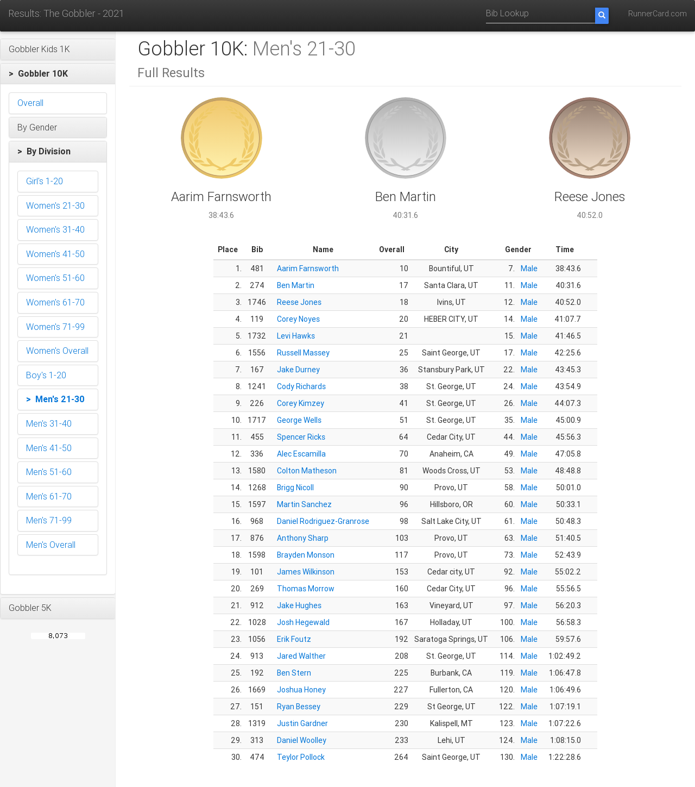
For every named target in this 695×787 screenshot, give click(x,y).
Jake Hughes (299, 605)
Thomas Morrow (305, 589)
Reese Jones (299, 302)
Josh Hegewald (303, 622)
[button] (58, 49)
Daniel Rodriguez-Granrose (323, 521)
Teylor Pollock (301, 757)
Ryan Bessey (298, 706)
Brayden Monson (305, 555)
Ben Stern (294, 673)
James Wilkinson (305, 572)
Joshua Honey (301, 690)
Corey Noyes (298, 319)
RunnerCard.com (657, 13)
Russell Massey (303, 353)
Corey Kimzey (300, 403)
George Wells (299, 420)
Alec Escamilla (301, 454)
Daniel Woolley (301, 740)
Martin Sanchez (304, 504)
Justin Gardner (302, 723)
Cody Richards (301, 386)
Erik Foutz (294, 639)
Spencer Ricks (301, 437)
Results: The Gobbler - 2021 (66, 13)
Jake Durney (298, 369)
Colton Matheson (307, 471)
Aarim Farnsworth (308, 268)
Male (529, 268)
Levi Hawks (296, 336)
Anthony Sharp (302, 538)
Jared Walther (301, 656)
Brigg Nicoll (295, 487)
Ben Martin (295, 285)
